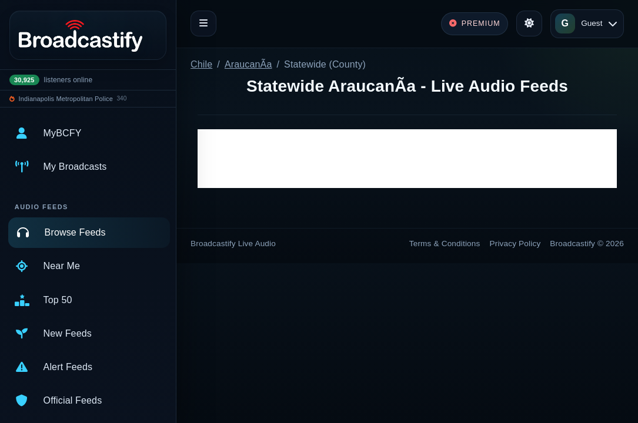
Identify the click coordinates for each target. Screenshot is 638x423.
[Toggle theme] (529, 23)
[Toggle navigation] (203, 23)
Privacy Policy (515, 243)
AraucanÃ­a (248, 64)
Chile (201, 64)
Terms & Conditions (444, 243)
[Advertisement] (407, 158)
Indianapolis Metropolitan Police (66, 98)
